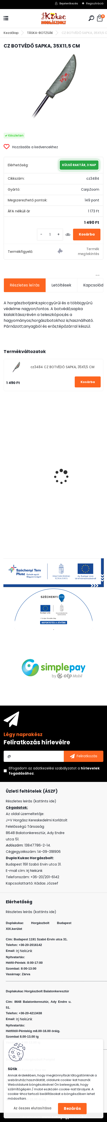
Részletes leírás (25, 285)
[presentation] (6, 468)
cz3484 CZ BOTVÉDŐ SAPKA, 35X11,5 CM (62, 367)
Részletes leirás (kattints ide (30, 801)
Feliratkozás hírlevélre (37, 742)
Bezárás (72, 1108)
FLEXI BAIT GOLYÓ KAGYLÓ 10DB (36, 475)
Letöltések (61, 285)
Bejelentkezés (68, 3)
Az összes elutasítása (32, 1108)
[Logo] (54, 18)
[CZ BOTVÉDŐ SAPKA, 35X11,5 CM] (53, 86)
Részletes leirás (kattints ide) (31, 911)
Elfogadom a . (54, 771)
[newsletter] (83, 756)
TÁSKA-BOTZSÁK (40, 32)
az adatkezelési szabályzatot (52, 768)
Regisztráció (94, 3)
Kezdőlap (11, 32)
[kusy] (50, 234)
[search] (91, 18)
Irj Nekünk (34, 870)
